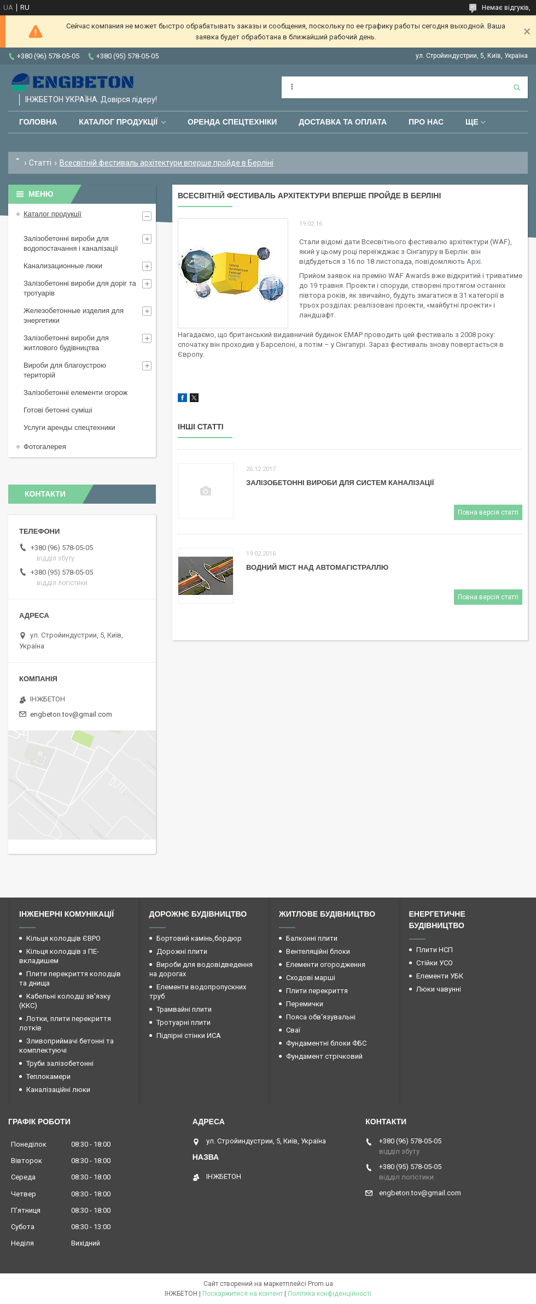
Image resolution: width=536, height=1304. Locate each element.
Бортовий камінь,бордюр (199, 938)
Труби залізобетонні (60, 1063)
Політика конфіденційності (329, 1293)
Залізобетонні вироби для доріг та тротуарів (80, 288)
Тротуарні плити (183, 1022)
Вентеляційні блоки (318, 951)
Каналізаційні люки (58, 1089)
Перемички (304, 1004)
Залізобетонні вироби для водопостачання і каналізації (71, 243)
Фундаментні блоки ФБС (326, 1043)
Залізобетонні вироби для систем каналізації (340, 483)
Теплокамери (48, 1076)
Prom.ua (320, 1284)
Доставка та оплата (343, 121)
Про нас (426, 121)
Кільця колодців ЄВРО (63, 938)
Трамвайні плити (184, 1009)
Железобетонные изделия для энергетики (74, 315)
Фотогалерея (45, 446)
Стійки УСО (434, 963)
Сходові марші (310, 977)
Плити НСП (434, 950)
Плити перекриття (317, 991)
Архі (474, 261)
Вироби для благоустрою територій (65, 370)
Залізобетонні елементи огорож (75, 392)
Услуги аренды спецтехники (69, 427)
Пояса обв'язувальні (321, 1017)
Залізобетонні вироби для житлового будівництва (66, 343)
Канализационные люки (63, 266)
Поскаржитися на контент (242, 1293)
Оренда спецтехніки (232, 121)
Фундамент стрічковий (324, 1056)
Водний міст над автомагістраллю (317, 567)
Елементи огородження (325, 964)
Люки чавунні (438, 989)
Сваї (293, 1030)
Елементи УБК (439, 976)
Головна (38, 121)
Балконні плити (311, 938)
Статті (40, 162)
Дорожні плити (181, 951)
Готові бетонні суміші (58, 410)
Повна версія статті (488, 512)
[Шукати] (517, 87)
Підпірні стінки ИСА (188, 1035)
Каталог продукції (118, 121)
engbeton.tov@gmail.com (71, 714)
